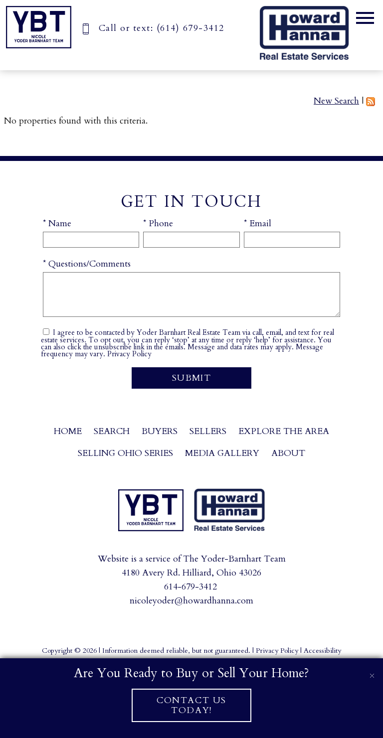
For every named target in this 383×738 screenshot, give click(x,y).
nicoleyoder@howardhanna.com (191, 600)
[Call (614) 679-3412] (152, 28)
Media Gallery (222, 453)
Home (68, 431)
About (288, 453)
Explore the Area (283, 431)
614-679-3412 (190, 586)
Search (112, 431)
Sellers (208, 431)
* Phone (158, 223)
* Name (57, 223)
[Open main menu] (365, 18)
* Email (257, 223)
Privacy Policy (129, 354)
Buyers (160, 431)
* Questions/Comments (87, 264)
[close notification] (372, 669)
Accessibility (322, 650)
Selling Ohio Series (125, 453)
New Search (336, 101)
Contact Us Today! (191, 705)
